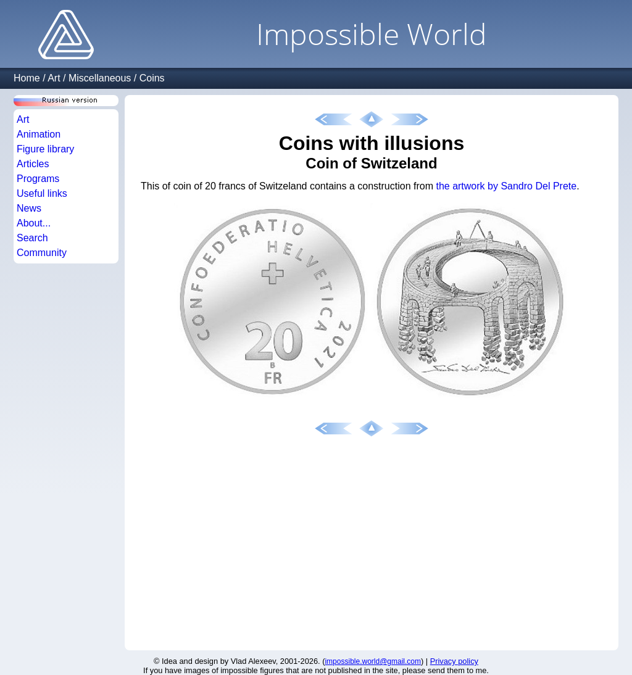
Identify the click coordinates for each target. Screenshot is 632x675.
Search (32, 238)
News (29, 208)
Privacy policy (454, 661)
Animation (38, 134)
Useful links (42, 193)
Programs (38, 178)
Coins (152, 78)
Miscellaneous (100, 78)
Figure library (45, 149)
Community (42, 252)
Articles (33, 164)
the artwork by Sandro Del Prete (506, 186)
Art (54, 78)
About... (34, 223)
